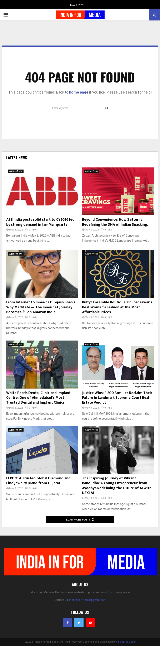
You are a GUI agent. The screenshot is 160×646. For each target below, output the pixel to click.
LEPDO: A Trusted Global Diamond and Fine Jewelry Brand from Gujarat (38, 480)
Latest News (16, 157)
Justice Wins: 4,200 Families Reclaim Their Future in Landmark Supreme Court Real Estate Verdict (117, 398)
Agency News (15, 171)
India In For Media (125, 641)
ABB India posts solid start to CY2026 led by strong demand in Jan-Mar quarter (40, 222)
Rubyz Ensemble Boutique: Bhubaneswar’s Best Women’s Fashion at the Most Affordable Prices (117, 307)
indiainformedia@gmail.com (87, 600)
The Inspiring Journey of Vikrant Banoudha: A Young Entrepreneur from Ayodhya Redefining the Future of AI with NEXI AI (116, 485)
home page (78, 92)
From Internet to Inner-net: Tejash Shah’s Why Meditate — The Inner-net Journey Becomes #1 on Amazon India (40, 307)
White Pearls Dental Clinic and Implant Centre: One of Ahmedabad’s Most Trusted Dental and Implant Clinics (38, 398)
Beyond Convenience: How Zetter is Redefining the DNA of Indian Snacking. (115, 222)
